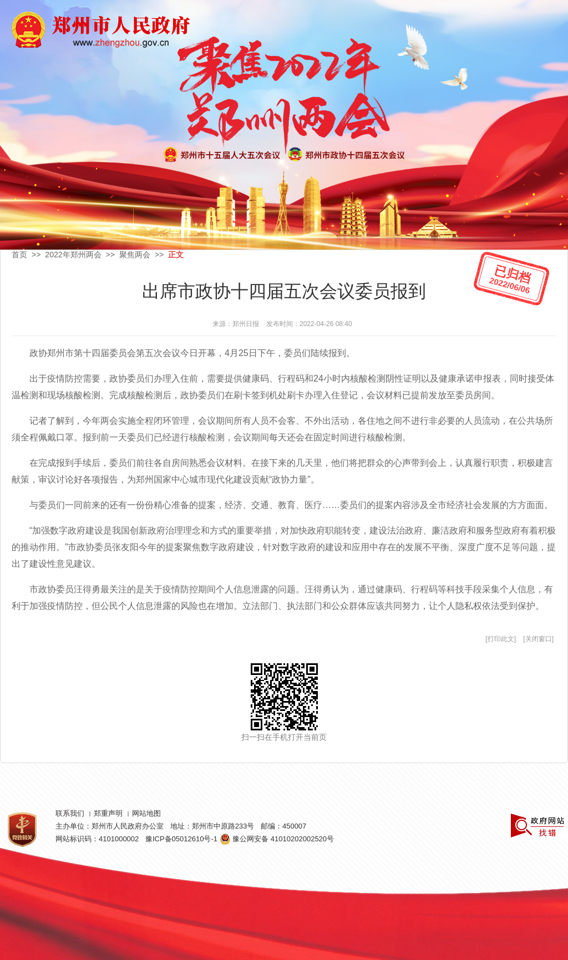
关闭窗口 (538, 639)
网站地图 (146, 813)
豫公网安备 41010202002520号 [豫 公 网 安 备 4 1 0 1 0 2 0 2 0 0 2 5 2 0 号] (277, 839)
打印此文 (501, 639)
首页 (19, 254)
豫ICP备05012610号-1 (181, 839)
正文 (176, 254)
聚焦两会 (134, 254)
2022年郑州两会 (73, 254)
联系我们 (69, 813)
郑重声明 (108, 813)
